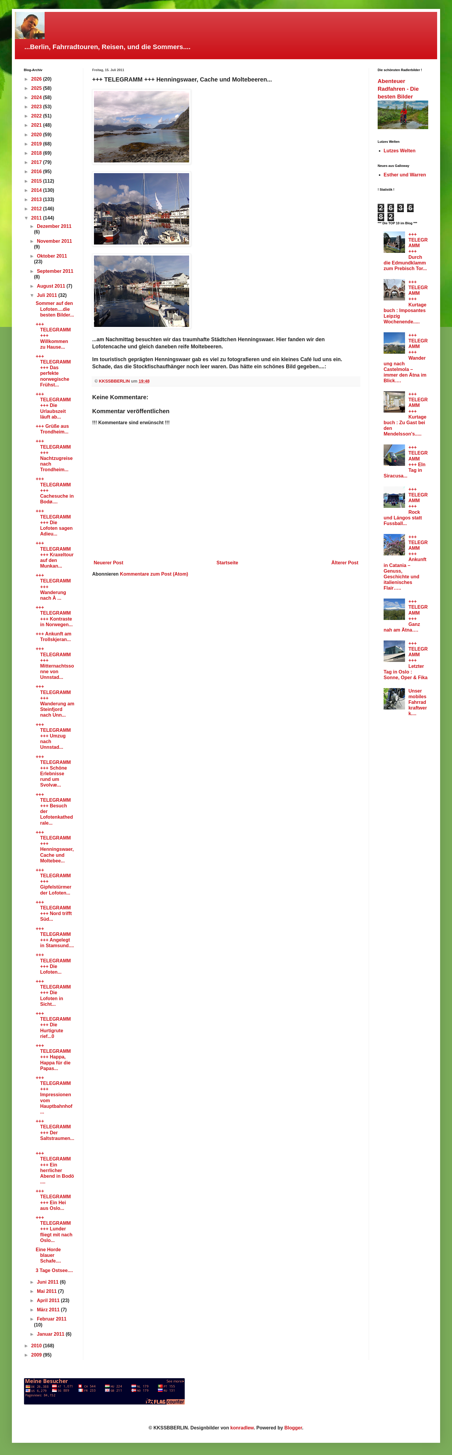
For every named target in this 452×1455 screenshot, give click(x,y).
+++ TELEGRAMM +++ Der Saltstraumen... (55, 1133)
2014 (37, 190)
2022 (37, 115)
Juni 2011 (48, 1282)
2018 (37, 153)
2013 (37, 199)
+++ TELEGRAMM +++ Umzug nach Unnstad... (53, 736)
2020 (37, 134)
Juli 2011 (47, 295)
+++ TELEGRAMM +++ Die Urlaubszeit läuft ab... (53, 405)
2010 (37, 1345)
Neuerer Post (108, 562)
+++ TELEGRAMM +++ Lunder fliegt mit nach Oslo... (54, 1229)
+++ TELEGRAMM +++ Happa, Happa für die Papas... (53, 1057)
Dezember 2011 (54, 226)
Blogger (293, 1427)
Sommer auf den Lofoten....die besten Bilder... (55, 309)
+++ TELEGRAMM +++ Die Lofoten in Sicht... (53, 993)
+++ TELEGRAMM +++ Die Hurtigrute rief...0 (53, 1025)
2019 (37, 143)
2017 (37, 162)
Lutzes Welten (399, 150)
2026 (37, 79)
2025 (37, 88)
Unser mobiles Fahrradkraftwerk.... (417, 702)
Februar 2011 (52, 1318)
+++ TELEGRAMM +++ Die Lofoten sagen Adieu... (54, 522)
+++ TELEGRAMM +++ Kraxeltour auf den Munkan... (55, 554)
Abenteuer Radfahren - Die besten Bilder (398, 89)
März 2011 (49, 1309)
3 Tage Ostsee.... (54, 1270)
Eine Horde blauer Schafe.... (48, 1255)
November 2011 (54, 241)
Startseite (227, 562)
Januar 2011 (51, 1334)
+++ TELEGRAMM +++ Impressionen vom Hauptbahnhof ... (54, 1094)
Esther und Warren (405, 174)
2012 (37, 208)
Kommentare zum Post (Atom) (154, 574)
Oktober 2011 (52, 256)
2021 (37, 125)
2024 (37, 97)
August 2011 (52, 286)
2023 (37, 106)
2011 (37, 217)
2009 (37, 1354)
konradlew (242, 1427)
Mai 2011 (47, 1291)
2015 (37, 181)
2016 (37, 171)
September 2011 (55, 271)
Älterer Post (344, 562)
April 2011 (49, 1300)
